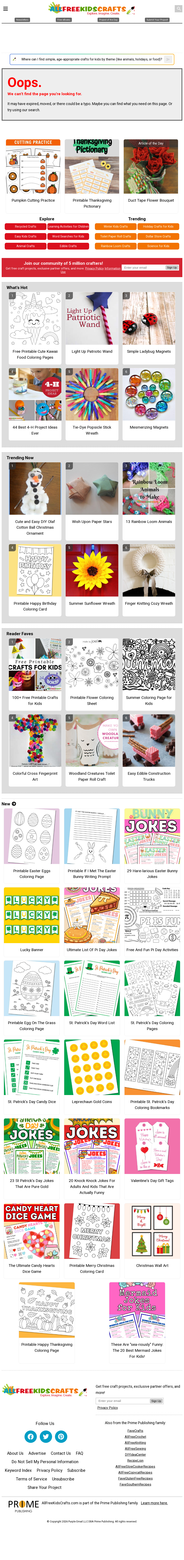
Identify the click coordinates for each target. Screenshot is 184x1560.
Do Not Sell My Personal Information (45, 1461)
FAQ (79, 1453)
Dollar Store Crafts (158, 236)
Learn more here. (154, 1503)
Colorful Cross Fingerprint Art (35, 776)
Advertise (37, 1453)
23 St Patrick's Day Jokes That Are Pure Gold (32, 1183)
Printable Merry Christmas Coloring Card (91, 1268)
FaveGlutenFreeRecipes (135, 1478)
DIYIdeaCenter (135, 1455)
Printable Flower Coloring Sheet (92, 700)
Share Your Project (45, 1487)
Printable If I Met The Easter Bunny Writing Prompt (92, 873)
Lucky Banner (31, 949)
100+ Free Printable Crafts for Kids (35, 700)
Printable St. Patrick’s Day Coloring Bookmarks (152, 1104)
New (9, 803)
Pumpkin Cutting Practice (33, 200)
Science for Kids (158, 246)
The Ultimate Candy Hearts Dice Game (32, 1268)
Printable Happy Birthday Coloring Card (35, 606)
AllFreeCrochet (135, 1437)
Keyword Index (18, 1470)
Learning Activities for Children (68, 226)
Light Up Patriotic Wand (92, 351)
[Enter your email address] (123, 1401)
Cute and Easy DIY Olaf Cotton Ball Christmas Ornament (35, 527)
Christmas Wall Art (152, 1265)
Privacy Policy (94, 268)
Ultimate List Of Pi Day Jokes (92, 949)
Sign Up (172, 267)
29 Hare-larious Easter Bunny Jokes (152, 873)
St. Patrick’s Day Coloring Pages (152, 1025)
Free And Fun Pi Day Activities (152, 949)
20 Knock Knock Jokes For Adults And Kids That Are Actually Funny (92, 1186)
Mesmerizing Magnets (149, 427)
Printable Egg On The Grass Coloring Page (32, 1025)
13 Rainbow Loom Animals (149, 521)
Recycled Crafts (25, 226)
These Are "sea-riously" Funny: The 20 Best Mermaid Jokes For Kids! (137, 1350)
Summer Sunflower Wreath (92, 603)
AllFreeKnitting (135, 1443)
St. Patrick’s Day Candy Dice (32, 1101)
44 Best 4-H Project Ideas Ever (35, 430)
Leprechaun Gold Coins (92, 1101)
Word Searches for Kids (68, 236)
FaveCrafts (135, 1431)
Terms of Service (31, 1479)
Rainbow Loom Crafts (115, 246)
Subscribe (76, 1470)
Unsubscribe (63, 1479)
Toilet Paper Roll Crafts (115, 236)
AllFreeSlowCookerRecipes (135, 1467)
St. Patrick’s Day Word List (92, 1022)
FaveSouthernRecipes (135, 1484)
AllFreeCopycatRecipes (135, 1472)
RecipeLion (135, 1461)
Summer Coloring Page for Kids (149, 700)
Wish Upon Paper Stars (92, 521)
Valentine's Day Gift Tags (152, 1180)
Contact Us (61, 1453)
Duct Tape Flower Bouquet (151, 200)
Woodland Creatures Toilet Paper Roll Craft (92, 776)
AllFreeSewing (135, 1449)
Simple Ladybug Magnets (149, 351)
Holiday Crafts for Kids (158, 226)
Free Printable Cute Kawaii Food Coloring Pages (35, 354)
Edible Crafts (68, 246)
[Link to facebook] (30, 1436)
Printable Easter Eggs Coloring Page (31, 873)
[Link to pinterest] (61, 1436)
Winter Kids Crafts (116, 226)
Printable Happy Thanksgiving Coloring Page (46, 1347)
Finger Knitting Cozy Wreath (149, 603)
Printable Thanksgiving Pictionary (92, 203)
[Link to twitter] (46, 1436)
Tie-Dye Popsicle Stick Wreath (92, 430)
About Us (15, 1453)
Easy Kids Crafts (25, 236)
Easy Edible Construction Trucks (149, 776)
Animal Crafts (25, 246)
